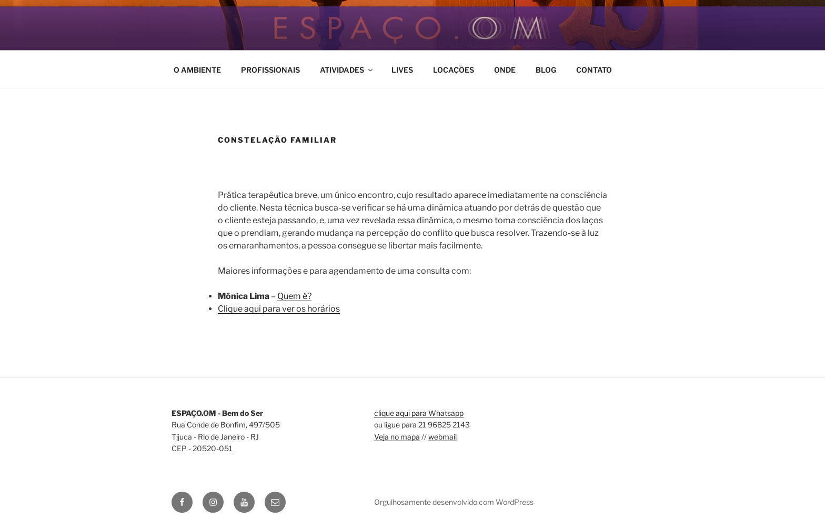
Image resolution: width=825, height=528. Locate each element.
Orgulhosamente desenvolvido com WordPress (454, 501)
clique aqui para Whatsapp (419, 413)
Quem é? (294, 296)
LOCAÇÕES (453, 69)
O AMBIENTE (197, 69)
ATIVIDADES (347, 69)
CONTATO (594, 69)
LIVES (402, 69)
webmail (442, 436)
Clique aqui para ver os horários (279, 309)
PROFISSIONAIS (270, 69)
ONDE (505, 69)
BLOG (546, 69)
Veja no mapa (397, 436)
